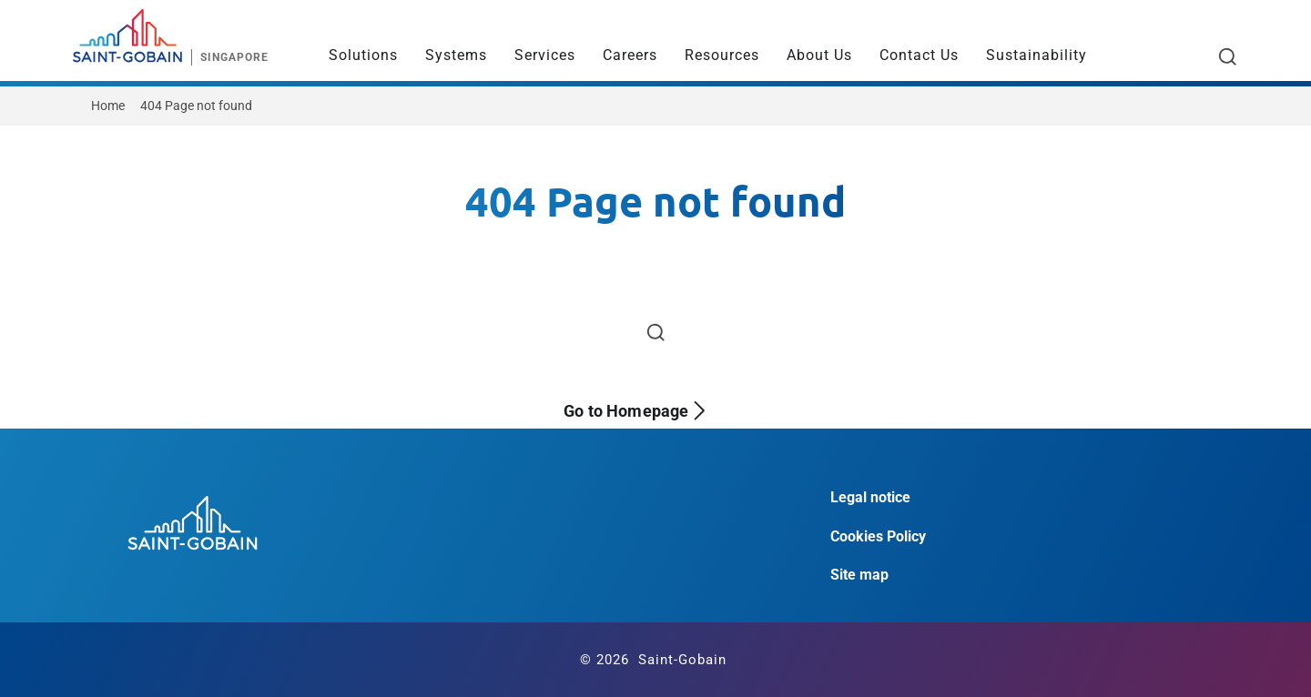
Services (544, 55)
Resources (722, 55)
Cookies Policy (878, 536)
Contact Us (919, 55)
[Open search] (1227, 56)
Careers (630, 55)
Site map (859, 574)
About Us (819, 55)
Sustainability (1036, 55)
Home (108, 105)
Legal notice (870, 497)
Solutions (363, 55)
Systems (456, 55)
